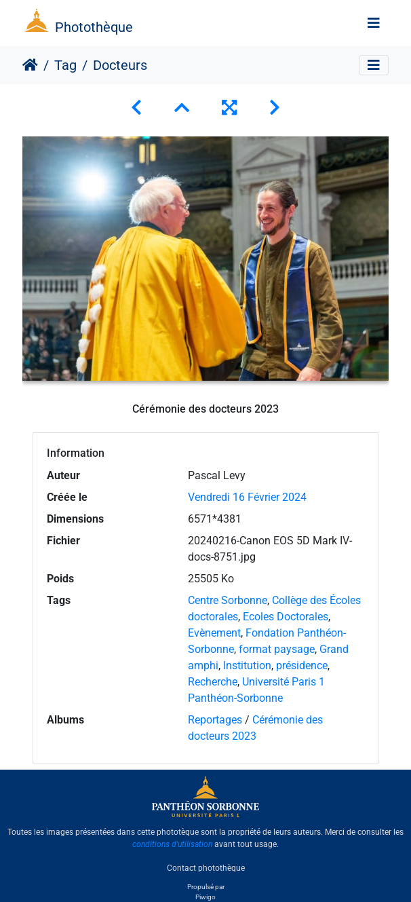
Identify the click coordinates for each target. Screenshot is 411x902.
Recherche (212, 681)
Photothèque (94, 27)
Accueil (30, 65)
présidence (302, 665)
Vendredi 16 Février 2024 (247, 497)
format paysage (277, 649)
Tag (65, 65)
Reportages (215, 719)
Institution (247, 665)
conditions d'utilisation (172, 844)
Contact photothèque (206, 867)
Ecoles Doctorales (285, 616)
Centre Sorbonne (227, 600)
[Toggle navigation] (374, 23)
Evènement (214, 632)
